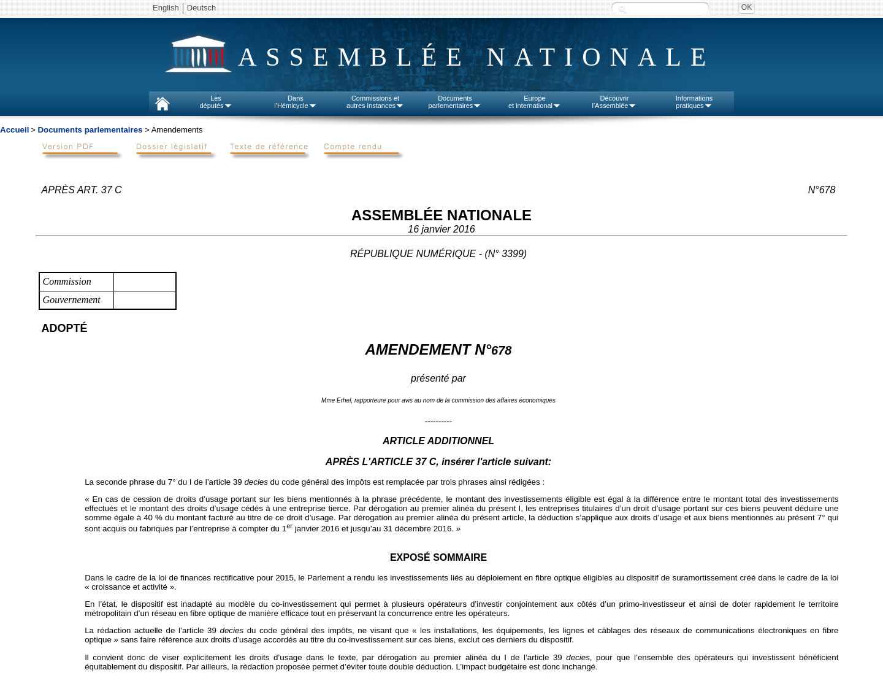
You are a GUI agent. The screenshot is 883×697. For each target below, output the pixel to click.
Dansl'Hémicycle (295, 101)
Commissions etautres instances (375, 101)
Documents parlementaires (89, 129)
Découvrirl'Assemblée (614, 101)
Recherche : (622, 9)
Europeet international (534, 101)
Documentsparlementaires (455, 101)
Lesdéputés (215, 101)
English (166, 7)
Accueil (14, 129)
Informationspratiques (694, 101)
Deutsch (201, 7)
